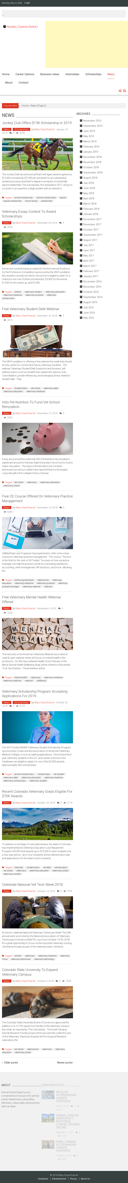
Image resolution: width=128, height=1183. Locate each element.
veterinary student (38, 780)
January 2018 (90, 214)
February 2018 (91, 208)
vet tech (17, 956)
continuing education (24, 580)
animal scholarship (23, 197)
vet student (59, 774)
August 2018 (90, 177)
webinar (48, 586)
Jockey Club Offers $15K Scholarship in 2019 (37, 123)
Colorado (18, 867)
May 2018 (88, 193)
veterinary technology (44, 959)
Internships (72, 74)
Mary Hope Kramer (44, 129)
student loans (20, 388)
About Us (85, 1179)
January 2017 (90, 276)
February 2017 (91, 271)
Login (27, 3)
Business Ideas (49, 74)
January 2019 (90, 151)
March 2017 (89, 265)
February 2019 (91, 146)
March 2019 (89, 141)
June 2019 (89, 131)
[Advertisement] (86, 44)
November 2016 (92, 286)
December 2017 (92, 219)
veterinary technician (20, 959)
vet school (35, 388)
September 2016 (92, 297)
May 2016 (88, 317)
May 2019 (88, 136)
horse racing (31, 201)
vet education (61, 867)
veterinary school (11, 485)
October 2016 (91, 291)
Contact (23, 82)
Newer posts (64, 1062)
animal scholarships (46, 197)
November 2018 (92, 162)
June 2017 (89, 250)
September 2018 (92, 172)
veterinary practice (34, 295)
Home (6, 74)
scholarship (46, 201)
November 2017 (92, 224)
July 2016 (88, 307)
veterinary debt (51, 388)
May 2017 (88, 255)
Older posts (11, 1062)
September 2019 (92, 125)
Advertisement (59, 1179)
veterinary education (55, 292)
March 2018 (89, 203)
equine (63, 197)
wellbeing (41, 680)
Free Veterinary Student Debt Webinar (30, 309)
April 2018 (88, 198)
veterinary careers (33, 292)
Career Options (25, 74)
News (111, 74)
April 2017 (88, 260)
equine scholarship (13, 201)
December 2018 (92, 157)
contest (17, 292)
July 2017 (88, 245)
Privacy (73, 1179)
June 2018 (89, 188)
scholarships (44, 774)
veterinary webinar (31, 586)
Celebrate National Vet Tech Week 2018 (32, 885)
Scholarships (93, 74)
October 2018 (91, 167)
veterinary (31, 482)
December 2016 (92, 281)
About (8, 82)
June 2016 (89, 312)
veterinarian (43, 580)
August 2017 (90, 240)
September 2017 (92, 234)
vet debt (47, 867)
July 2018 (88, 182)
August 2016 (90, 302)
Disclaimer (43, 1179)
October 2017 (91, 229)
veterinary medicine (13, 295)
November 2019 (92, 120)
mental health (20, 677)
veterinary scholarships (15, 780)
